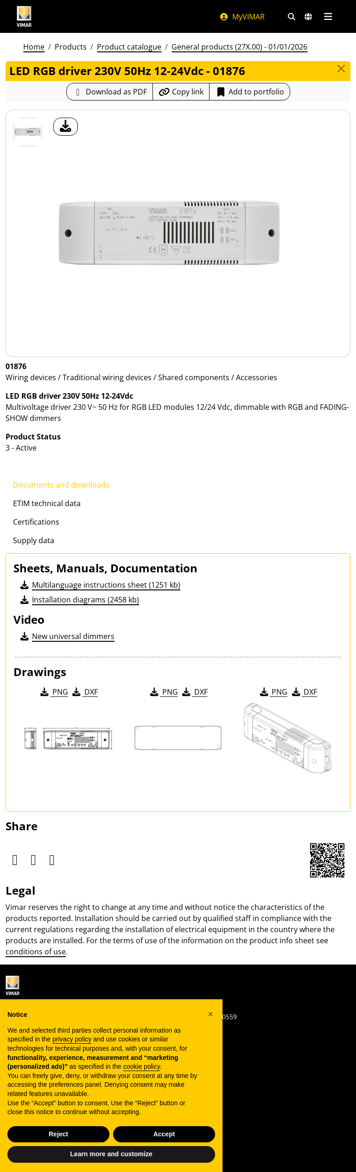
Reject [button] (58, 1140)
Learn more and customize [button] (111, 1161)
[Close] (341, 68)
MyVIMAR (242, 17)
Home (33, 47)
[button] (210, 1020)
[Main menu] (328, 16)
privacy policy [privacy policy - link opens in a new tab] (71, 1046)
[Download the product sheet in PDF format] (109, 91)
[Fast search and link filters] (291, 16)
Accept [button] (164, 1140)
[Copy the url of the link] (181, 91)
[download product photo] (65, 127)
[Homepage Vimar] (24, 16)
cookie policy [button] (141, 1073)
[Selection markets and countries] (308, 16)
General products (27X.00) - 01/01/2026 (239, 47)
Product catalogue (129, 47)
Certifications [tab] (36, 522)
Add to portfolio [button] (249, 92)
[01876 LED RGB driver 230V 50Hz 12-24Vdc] (27, 132)
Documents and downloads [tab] (61, 485)
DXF (84, 692)
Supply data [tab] (33, 540)
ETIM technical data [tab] (47, 503)
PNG (53, 692)
